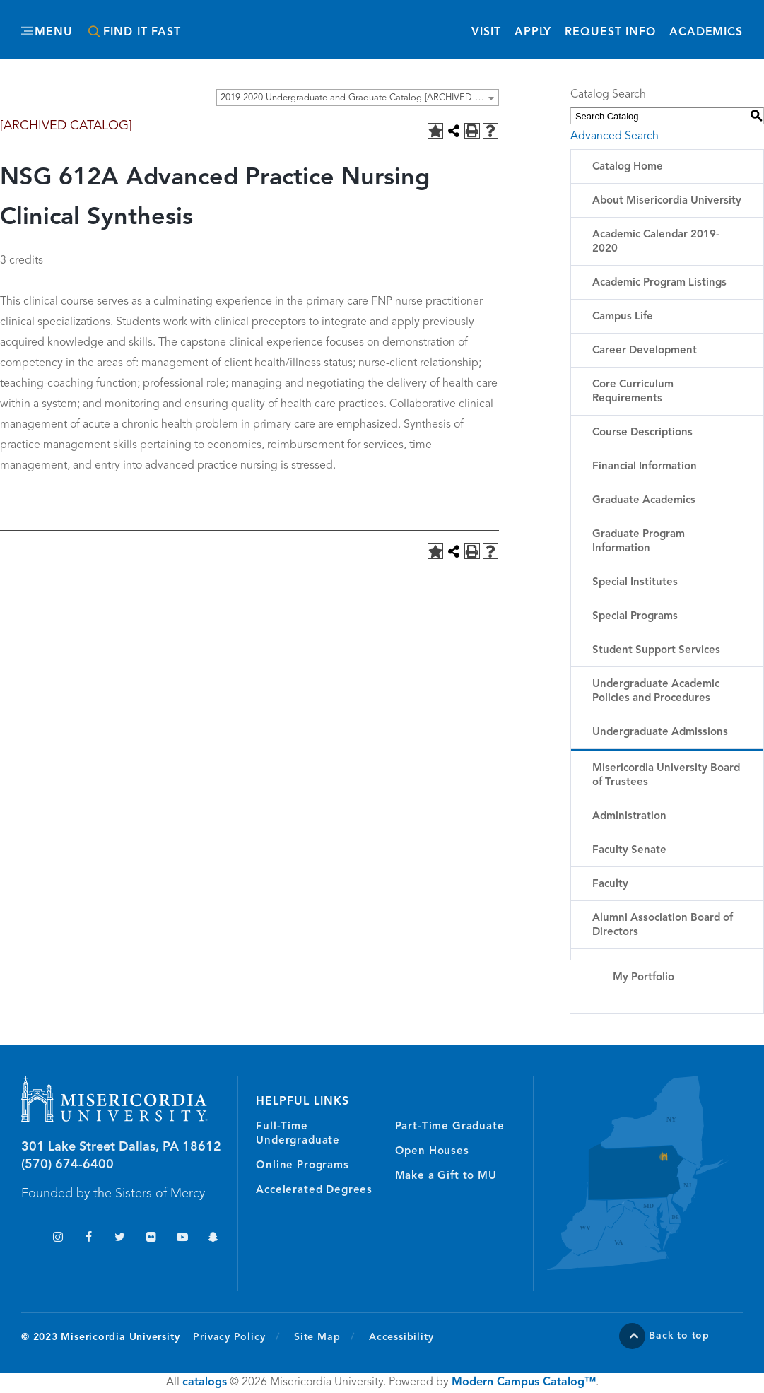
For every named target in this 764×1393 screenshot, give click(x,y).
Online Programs (302, 1165)
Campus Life (622, 317)
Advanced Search (614, 136)
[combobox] (357, 97)
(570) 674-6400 (67, 1164)
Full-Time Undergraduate (298, 1134)
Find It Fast (142, 32)
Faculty (610, 884)
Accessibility (401, 1337)
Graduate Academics (643, 500)
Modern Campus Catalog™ (524, 1382)
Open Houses (432, 1151)
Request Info (610, 31)
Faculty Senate (629, 850)
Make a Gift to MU (446, 1176)
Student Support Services (656, 650)
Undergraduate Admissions (660, 732)
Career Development (644, 351)
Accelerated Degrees (314, 1190)
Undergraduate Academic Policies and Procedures (655, 691)
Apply (533, 32)
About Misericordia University (666, 201)
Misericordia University (347, 23)
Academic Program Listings (659, 283)
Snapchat (213, 1238)
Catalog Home (627, 167)
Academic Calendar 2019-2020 (655, 242)
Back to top (679, 1336)
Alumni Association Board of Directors (662, 925)
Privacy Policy (236, 1336)
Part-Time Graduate (450, 1127)
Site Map (317, 1337)
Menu (54, 32)
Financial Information (644, 467)
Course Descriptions (642, 433)
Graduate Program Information (638, 541)
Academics (706, 32)
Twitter (119, 1238)
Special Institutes (635, 582)
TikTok (26, 1238)
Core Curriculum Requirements (633, 392)
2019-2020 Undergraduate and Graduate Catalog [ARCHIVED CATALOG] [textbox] (359, 97)
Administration (629, 816)
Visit (485, 32)
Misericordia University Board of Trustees (666, 775)
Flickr (151, 1238)
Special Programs (635, 616)
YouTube (182, 1238)
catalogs (204, 1382)
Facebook (88, 1238)
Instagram (57, 1238)
